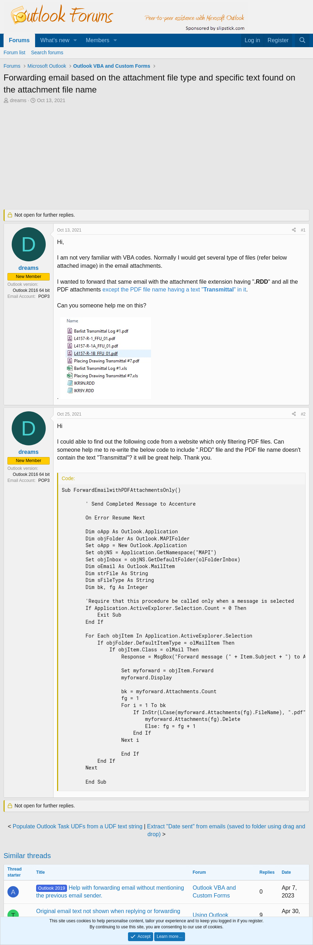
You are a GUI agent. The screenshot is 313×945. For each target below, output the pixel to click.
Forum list (14, 52)
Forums (19, 40)
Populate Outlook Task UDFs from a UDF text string (77, 826)
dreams (18, 100)
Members (98, 40)
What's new (54, 40)
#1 (303, 230)
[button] (75, 40)
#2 (303, 414)
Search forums (47, 52)
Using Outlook (211, 915)
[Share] (293, 230)
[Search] (302, 40)
